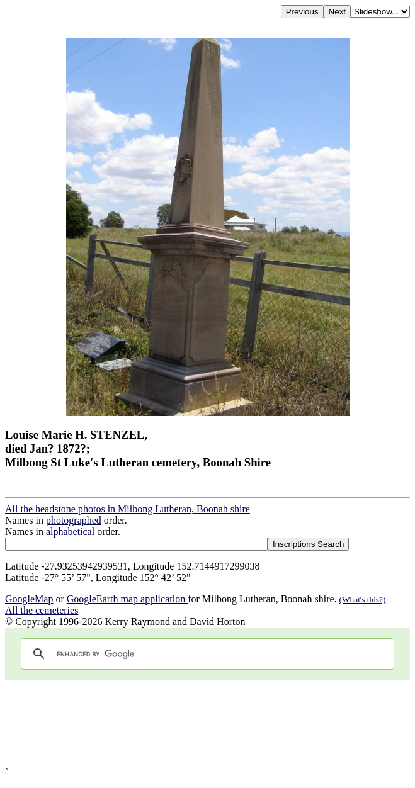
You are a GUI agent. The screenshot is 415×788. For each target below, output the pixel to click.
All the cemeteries (41, 610)
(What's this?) (362, 599)
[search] (206, 653)
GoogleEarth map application (127, 599)
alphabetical (70, 531)
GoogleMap (29, 599)
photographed (73, 520)
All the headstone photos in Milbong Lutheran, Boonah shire (127, 509)
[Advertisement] (207, 723)
